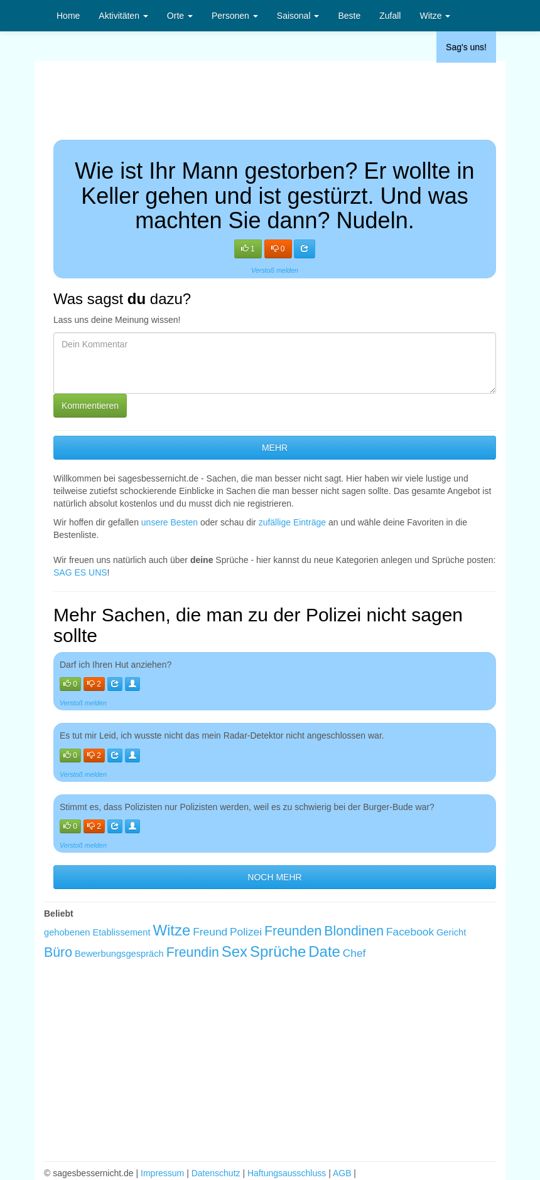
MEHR (275, 448)
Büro (58, 952)
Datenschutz (216, 1173)
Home (68, 16)
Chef (354, 953)
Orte (180, 16)
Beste (349, 16)
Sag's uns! (466, 47)
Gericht (451, 932)
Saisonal (298, 16)
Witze (434, 16)
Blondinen (354, 931)
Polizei (246, 931)
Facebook (410, 931)
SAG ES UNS (80, 572)
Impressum (162, 1173)
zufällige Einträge (292, 522)
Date (324, 951)
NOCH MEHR (274, 877)
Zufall (390, 16)
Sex (234, 951)
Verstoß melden (274, 270)
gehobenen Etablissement (97, 932)
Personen (235, 16)
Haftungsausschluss (286, 1173)
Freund (210, 931)
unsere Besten (169, 522)
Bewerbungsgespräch (119, 954)
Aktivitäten (123, 16)
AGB (342, 1173)
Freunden (292, 931)
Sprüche (278, 951)
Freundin (192, 952)
